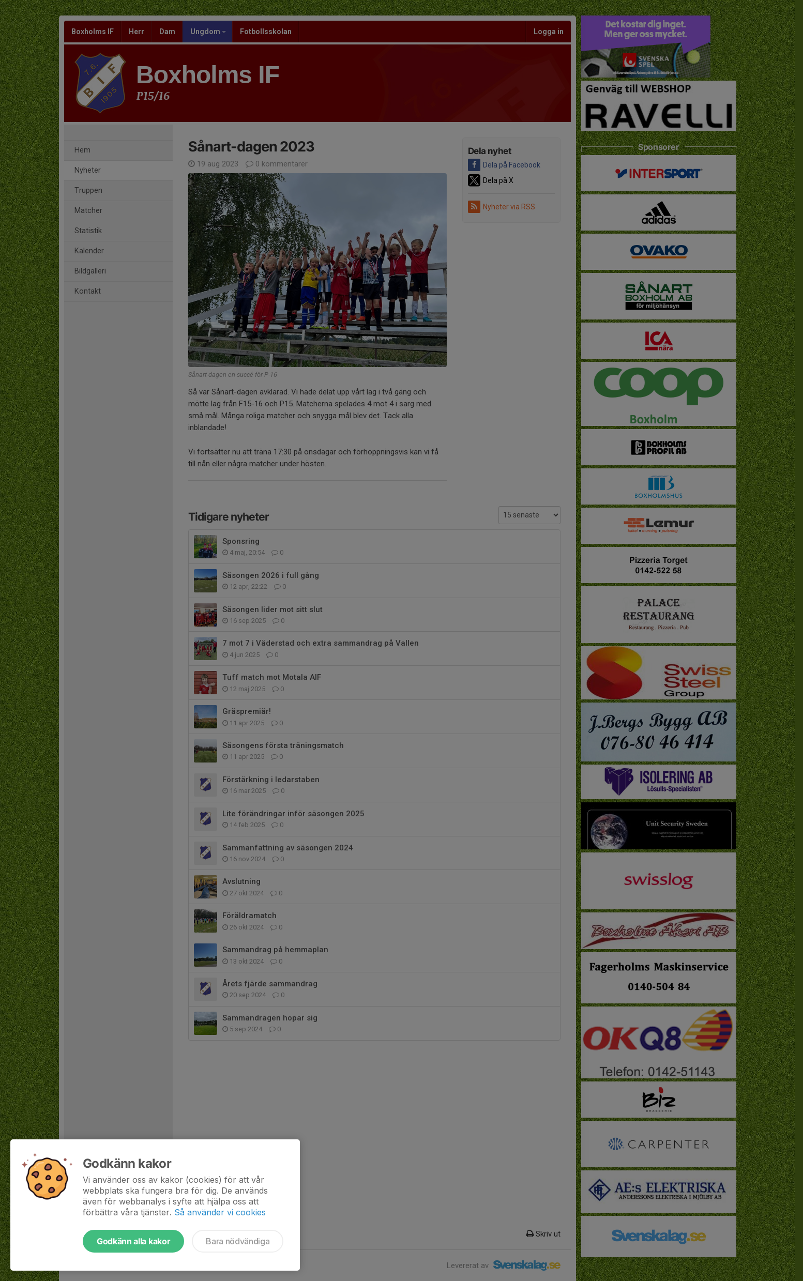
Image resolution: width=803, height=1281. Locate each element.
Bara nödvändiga (237, 1241)
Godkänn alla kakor (133, 1241)
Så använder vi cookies (220, 1212)
